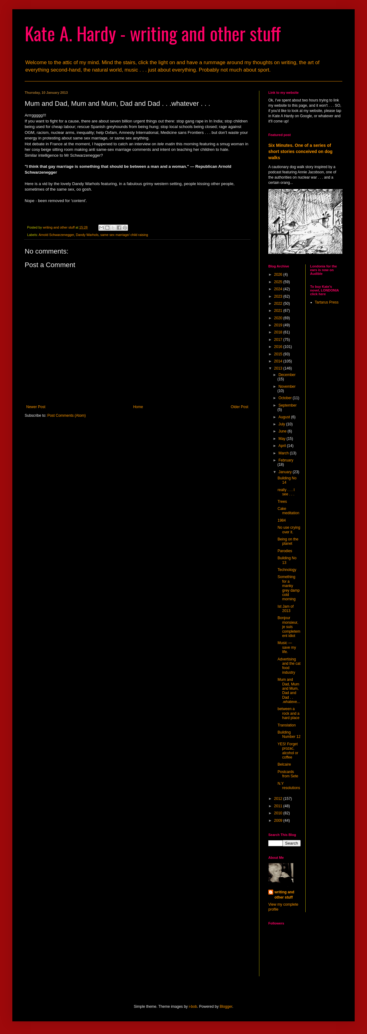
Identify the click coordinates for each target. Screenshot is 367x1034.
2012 (278, 798)
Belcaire (284, 764)
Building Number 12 (289, 734)
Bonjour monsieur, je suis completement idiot (289, 627)
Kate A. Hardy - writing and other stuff (153, 33)
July (282, 424)
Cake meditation (288, 511)
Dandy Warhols (87, 235)
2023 (278, 296)
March (284, 453)
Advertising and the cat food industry (289, 666)
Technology (287, 570)
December (286, 375)
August (284, 417)
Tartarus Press (327, 302)
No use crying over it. (289, 529)
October (285, 398)
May (282, 438)
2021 (278, 310)
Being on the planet (288, 541)
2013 (278, 368)
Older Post (239, 407)
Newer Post (35, 407)
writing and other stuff (284, 895)
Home (138, 407)
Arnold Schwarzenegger (56, 235)
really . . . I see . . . (286, 492)
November (286, 386)
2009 (278, 820)
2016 (278, 347)
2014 (278, 361)
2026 (278, 274)
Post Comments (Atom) (66, 415)
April (282, 446)
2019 (278, 325)
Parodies (285, 551)
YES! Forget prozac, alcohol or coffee (288, 750)
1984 (282, 520)
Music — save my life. (287, 647)
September (287, 405)
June (282, 431)
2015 (278, 354)
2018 (278, 332)
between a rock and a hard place (288, 713)
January (285, 472)
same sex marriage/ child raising (124, 235)
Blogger (226, 1006)
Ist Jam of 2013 (286, 608)
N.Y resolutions (289, 785)
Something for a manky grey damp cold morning (289, 588)
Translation (287, 725)
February (285, 460)
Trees (282, 501)
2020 (278, 318)
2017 (278, 339)
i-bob (193, 1006)
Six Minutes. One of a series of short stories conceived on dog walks (300, 151)
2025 (278, 282)
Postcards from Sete (288, 774)
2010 (278, 813)
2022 (278, 303)
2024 (278, 289)
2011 (278, 806)
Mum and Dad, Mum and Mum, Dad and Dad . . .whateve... (289, 690)
